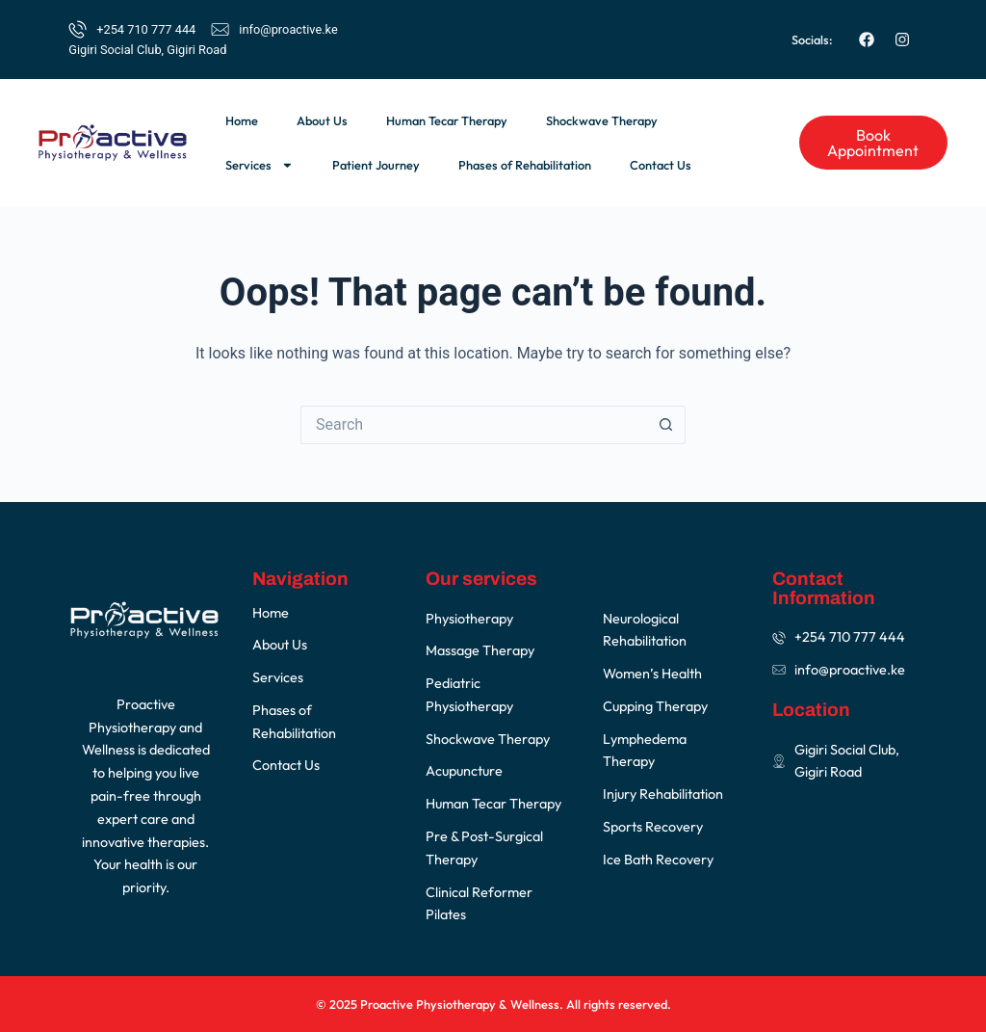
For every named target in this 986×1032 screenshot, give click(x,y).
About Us (322, 120)
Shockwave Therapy (602, 120)
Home (241, 120)
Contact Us (660, 164)
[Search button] (666, 425)
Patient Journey (376, 164)
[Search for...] (473, 425)
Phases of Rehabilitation (524, 164)
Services (259, 165)
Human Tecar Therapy (446, 120)
